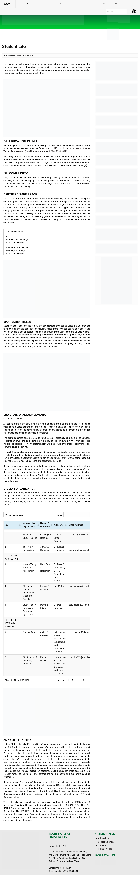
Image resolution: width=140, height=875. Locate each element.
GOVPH (8, 3)
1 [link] (54, 680)
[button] (20, 525)
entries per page (16, 515)
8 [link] (83, 680)
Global (105, 4)
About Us (30, 4)
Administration (47, 4)
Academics (64, 4)
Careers (102, 845)
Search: (59, 515)
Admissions (103, 838)
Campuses (119, 4)
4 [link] (68, 680)
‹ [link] (49, 680)
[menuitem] (9, 4)
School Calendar (106, 842)
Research (80, 4)
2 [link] (58, 680)
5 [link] (72, 680)
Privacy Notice (105, 849)
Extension (92, 4)
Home (20, 4)
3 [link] (63, 680)
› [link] (87, 680)
